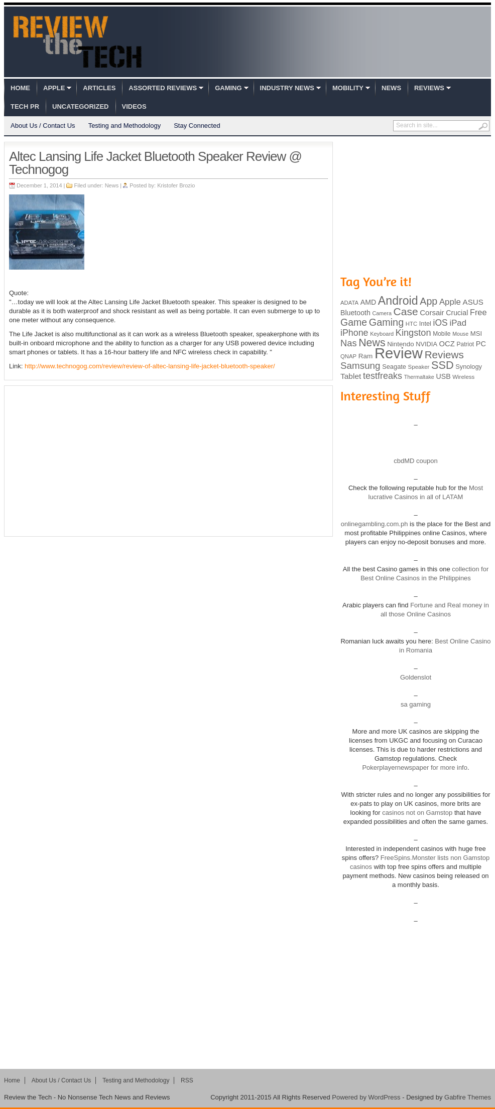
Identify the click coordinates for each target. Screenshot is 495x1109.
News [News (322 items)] (371, 343)
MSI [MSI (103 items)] (476, 333)
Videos (134, 106)
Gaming (228, 88)
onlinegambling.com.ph (374, 524)
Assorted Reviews (163, 88)
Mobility (347, 88)
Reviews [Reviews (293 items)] (444, 354)
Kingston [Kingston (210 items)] (413, 333)
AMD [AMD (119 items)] (368, 302)
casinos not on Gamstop (417, 812)
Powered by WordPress (366, 1097)
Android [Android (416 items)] (398, 300)
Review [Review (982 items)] (399, 353)
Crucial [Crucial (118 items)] (457, 313)
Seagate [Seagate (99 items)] (394, 366)
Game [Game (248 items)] (353, 322)
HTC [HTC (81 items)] (411, 324)
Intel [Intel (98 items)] (425, 323)
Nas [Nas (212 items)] (348, 343)
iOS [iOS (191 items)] (440, 323)
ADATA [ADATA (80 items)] (349, 303)
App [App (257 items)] (428, 301)
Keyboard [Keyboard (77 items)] (382, 334)
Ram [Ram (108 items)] (365, 356)
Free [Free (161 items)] (478, 312)
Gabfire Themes (467, 1097)
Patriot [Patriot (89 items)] (465, 344)
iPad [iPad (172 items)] (457, 323)
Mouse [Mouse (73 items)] (460, 334)
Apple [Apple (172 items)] (450, 302)
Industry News (287, 88)
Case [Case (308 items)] (406, 311)
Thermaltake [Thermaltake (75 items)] (419, 377)
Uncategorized (80, 106)
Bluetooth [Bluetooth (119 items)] (355, 313)
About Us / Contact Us (43, 125)
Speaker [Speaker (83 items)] (419, 367)
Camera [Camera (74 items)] (382, 313)
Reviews (429, 88)
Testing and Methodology (124, 125)
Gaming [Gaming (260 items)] (386, 322)
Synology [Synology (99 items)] (468, 366)
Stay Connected (197, 125)
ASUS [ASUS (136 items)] (473, 302)
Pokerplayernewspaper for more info (414, 767)
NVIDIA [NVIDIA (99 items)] (426, 344)
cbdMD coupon (415, 461)
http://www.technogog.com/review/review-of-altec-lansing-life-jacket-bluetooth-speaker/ (150, 366)
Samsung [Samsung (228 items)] (360, 365)
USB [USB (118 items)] (443, 376)
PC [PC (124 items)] (481, 344)
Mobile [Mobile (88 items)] (441, 333)
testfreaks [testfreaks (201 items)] (382, 376)
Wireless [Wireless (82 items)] (463, 377)
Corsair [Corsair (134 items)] (432, 312)
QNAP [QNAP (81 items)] (348, 356)
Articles (99, 88)
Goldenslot (415, 677)
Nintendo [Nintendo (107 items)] (400, 344)
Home (20, 88)
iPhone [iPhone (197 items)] (354, 333)
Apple (54, 88)
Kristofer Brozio (176, 185)
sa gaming (416, 704)
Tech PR (25, 106)
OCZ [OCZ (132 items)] (447, 344)
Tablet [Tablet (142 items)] (350, 376)
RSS (187, 1080)
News (391, 88)
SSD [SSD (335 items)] (442, 365)
